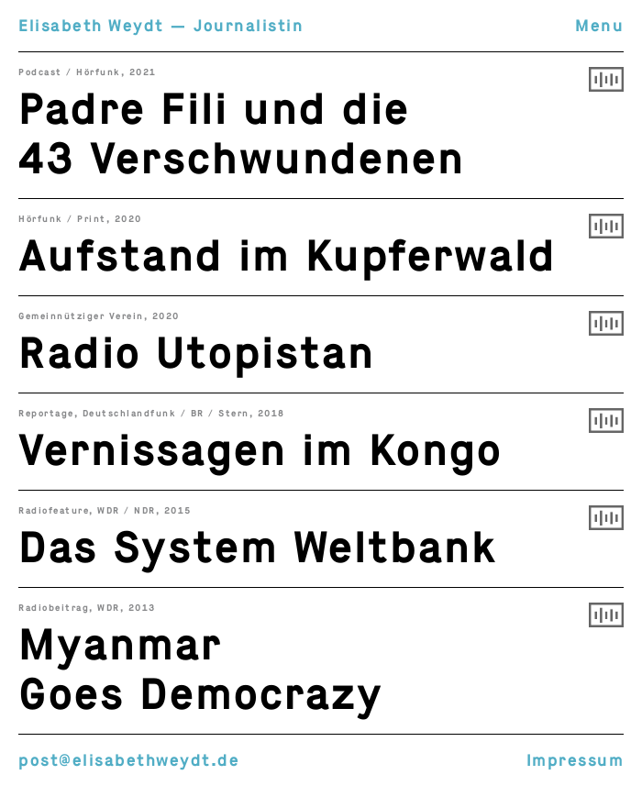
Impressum (575, 760)
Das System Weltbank (257, 547)
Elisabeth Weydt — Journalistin (161, 26)
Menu (599, 26)
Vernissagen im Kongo (260, 450)
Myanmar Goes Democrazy (200, 669)
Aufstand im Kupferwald (287, 256)
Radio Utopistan (196, 353)
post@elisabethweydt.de (128, 760)
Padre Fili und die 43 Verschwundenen (241, 133)
